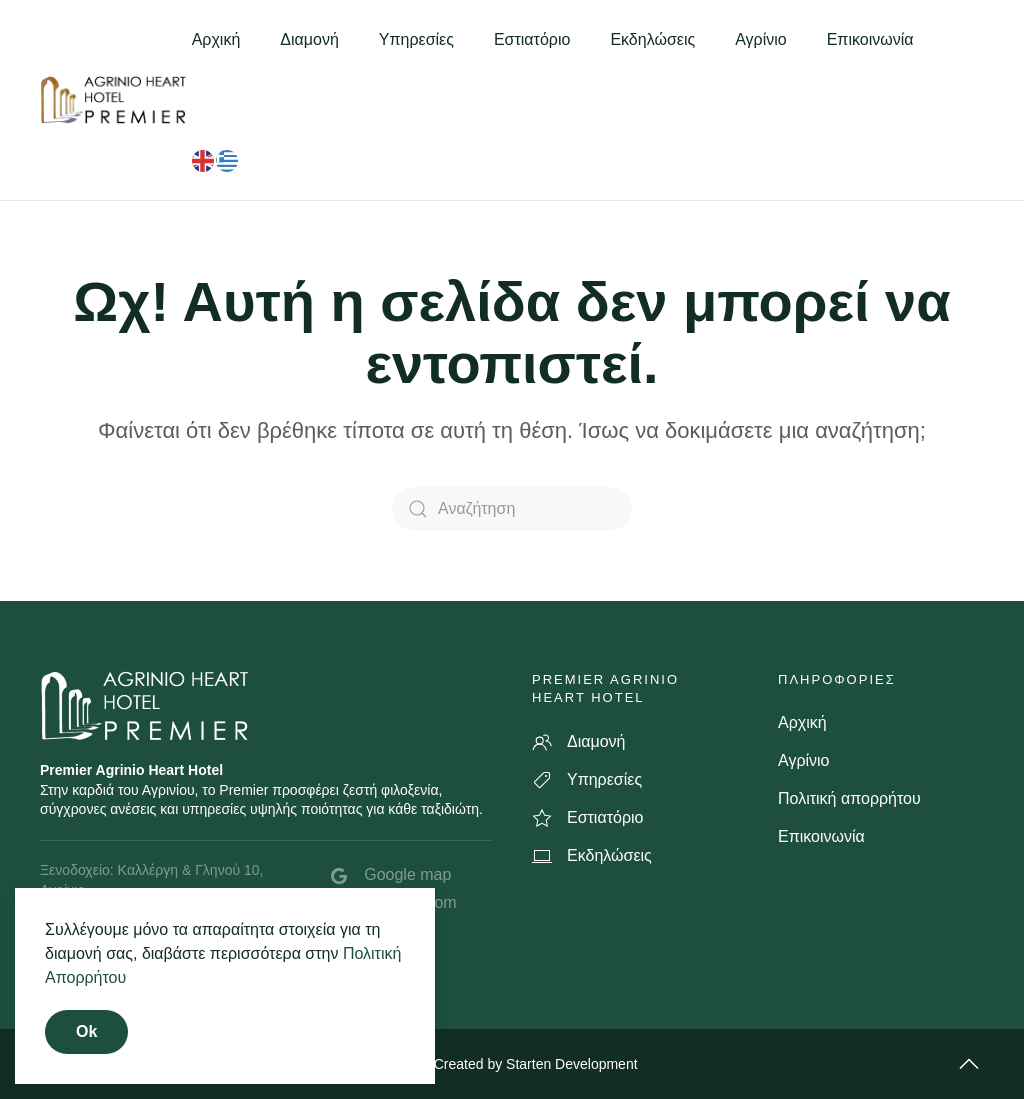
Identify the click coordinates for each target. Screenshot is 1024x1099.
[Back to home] (116, 100)
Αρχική (216, 39)
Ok (86, 1031)
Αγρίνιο (761, 39)
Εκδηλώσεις (652, 39)
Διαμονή (309, 39)
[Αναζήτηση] (512, 509)
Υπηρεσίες (416, 39)
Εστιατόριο (532, 39)
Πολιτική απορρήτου (849, 798)
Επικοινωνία (870, 39)
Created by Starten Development (536, 1064)
